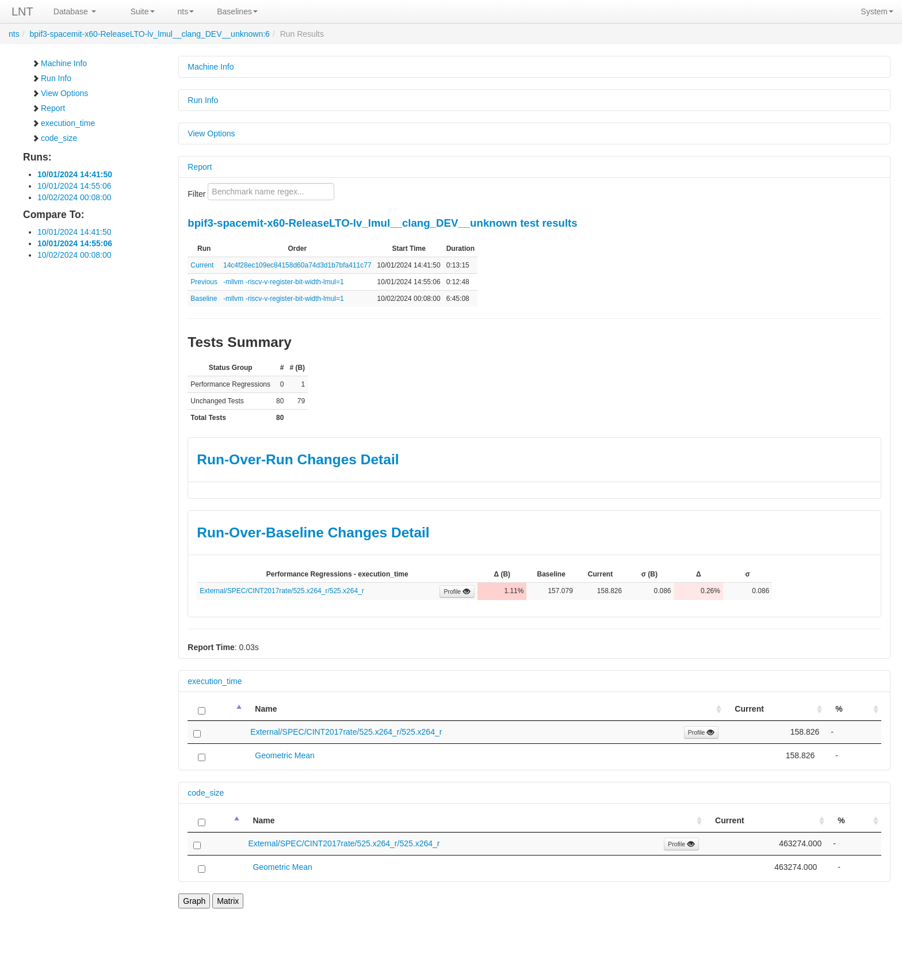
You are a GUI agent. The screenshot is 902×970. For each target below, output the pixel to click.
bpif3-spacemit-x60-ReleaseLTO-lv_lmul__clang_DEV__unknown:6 (149, 34)
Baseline (203, 299)
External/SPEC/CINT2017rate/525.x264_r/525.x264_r (282, 591)
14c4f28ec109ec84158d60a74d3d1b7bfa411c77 (297, 265)
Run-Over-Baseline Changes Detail (313, 532)
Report (48, 108)
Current (201, 265)
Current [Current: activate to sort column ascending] (749, 708)
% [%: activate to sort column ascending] (838, 708)
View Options (60, 93)
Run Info (51, 78)
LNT (22, 11)
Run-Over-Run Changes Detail (298, 459)
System (877, 11)
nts (186, 11)
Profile (457, 591)
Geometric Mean (284, 755)
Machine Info (59, 63)
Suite (143, 11)
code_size (54, 138)
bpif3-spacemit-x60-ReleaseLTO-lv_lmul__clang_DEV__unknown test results (382, 223)
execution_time (63, 123)
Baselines (237, 11)
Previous (203, 282)
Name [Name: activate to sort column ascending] (266, 708)
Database (74, 11)
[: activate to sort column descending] (216, 709)
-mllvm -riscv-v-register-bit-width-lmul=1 (283, 282)
